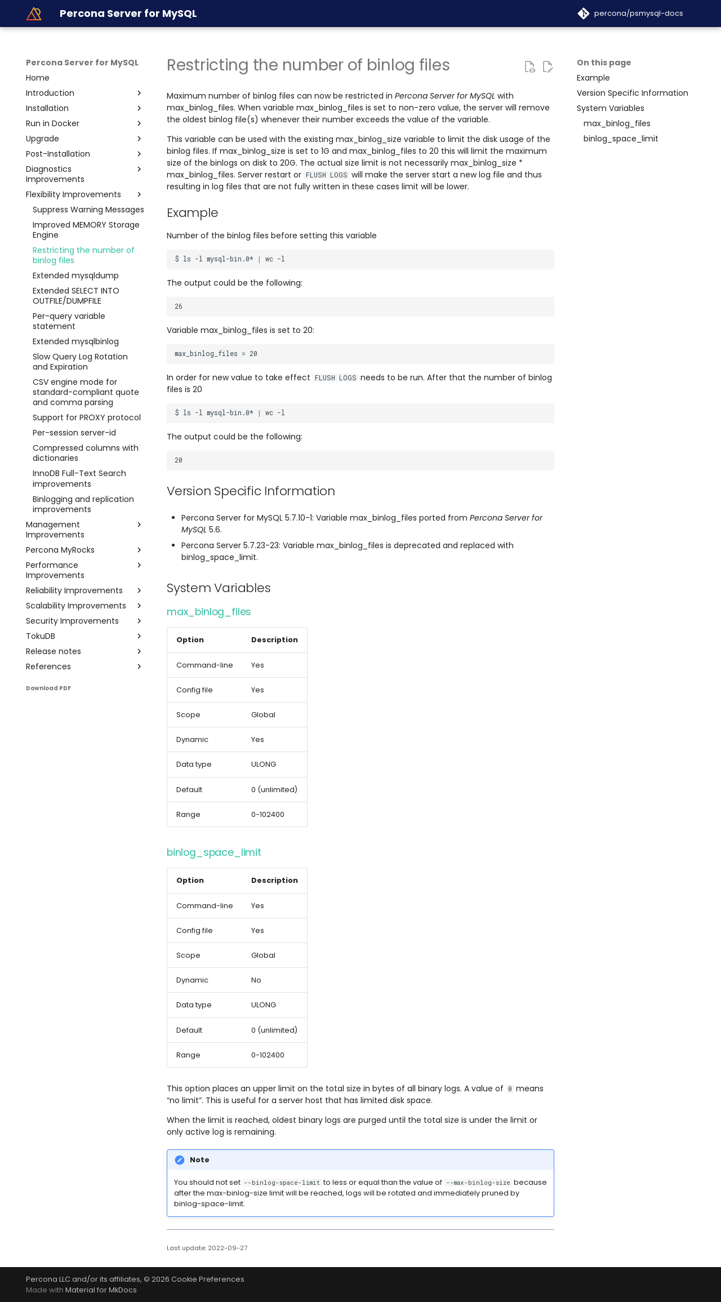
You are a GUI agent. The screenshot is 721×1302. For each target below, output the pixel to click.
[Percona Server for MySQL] (33, 13)
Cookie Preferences (207, 1279)
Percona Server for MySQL (82, 62)
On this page (604, 62)
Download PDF (48, 688)
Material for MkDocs (101, 1290)
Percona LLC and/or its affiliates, (85, 1279)
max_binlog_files (209, 612)
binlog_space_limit (214, 852)
